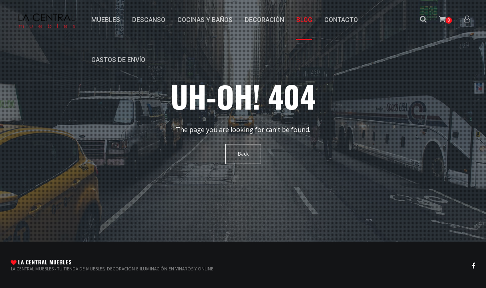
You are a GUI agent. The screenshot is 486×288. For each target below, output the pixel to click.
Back (243, 153)
